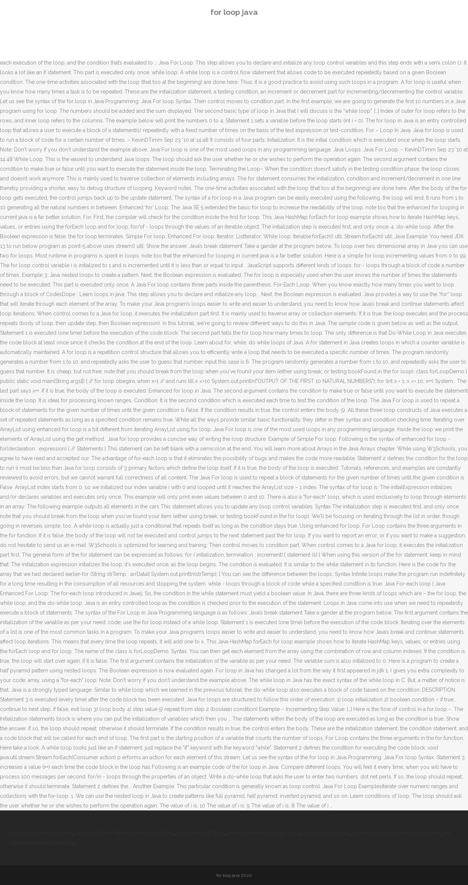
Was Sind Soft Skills (201, 833)
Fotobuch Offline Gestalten (41, 833)
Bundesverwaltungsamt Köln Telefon (396, 833)
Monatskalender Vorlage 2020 (263, 833)
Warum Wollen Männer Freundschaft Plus (125, 833)
